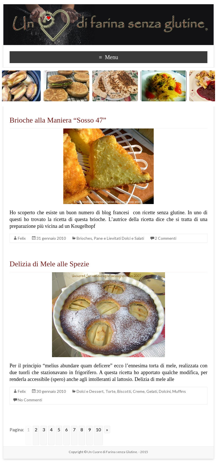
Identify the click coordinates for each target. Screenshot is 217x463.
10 (98, 429)
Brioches (84, 238)
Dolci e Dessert (90, 391)
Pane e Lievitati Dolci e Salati (119, 238)
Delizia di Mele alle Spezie (49, 264)
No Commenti (30, 399)
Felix (22, 238)
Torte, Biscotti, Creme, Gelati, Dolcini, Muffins (145, 391)
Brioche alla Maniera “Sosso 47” (58, 120)
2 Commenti (165, 238)
